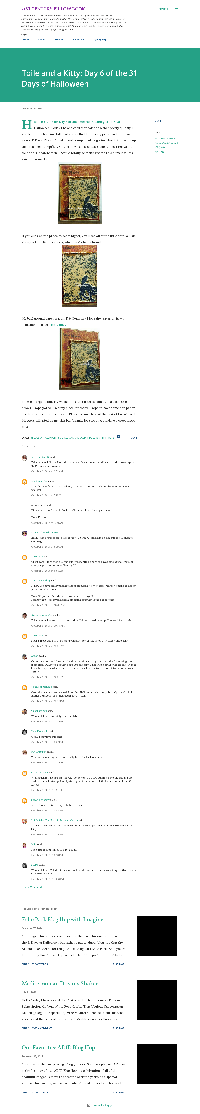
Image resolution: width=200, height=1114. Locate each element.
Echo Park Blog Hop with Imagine (62, 920)
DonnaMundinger (41, 614)
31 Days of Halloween (165, 138)
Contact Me (76, 39)
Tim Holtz (159, 152)
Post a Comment (32, 887)
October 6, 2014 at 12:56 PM (47, 701)
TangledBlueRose (41, 686)
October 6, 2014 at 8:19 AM (47, 546)
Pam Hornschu (40, 731)
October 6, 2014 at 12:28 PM (47, 646)
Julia (33, 844)
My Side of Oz (39, 480)
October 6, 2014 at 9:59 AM (47, 570)
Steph (34, 864)
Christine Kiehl (40, 772)
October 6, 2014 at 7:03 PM (47, 834)
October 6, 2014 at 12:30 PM (47, 677)
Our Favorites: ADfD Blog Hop (58, 1048)
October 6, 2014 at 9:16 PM (47, 854)
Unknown (37, 556)
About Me (57, 39)
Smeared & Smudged (93, 122)
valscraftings (39, 710)
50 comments (40, 964)
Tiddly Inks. (58, 325)
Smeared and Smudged (166, 143)
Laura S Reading (41, 580)
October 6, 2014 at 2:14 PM (47, 721)
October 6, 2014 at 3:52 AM (47, 471)
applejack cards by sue (44, 532)
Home (24, 39)
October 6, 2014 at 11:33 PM (47, 879)
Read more (119, 964)
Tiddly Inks (160, 147)
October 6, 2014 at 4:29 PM (47, 789)
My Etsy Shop (98, 39)
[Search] (163, 9)
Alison (34, 655)
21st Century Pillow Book (53, 9)
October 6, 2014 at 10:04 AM (48, 605)
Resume (39, 39)
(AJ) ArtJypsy (39, 751)
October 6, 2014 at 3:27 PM (47, 742)
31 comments (40, 1092)
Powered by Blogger (100, 1105)
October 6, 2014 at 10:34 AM (48, 625)
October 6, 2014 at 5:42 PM (47, 810)
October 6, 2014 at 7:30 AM (47, 522)
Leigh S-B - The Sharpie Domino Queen (54, 820)
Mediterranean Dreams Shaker (60, 984)
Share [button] (158, 120)
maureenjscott (40, 457)
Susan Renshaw (40, 799)
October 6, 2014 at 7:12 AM (47, 495)
